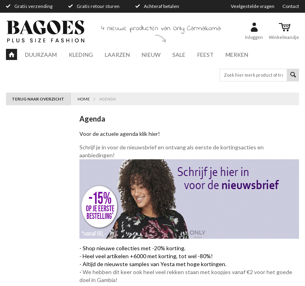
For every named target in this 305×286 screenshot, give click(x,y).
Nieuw (151, 54)
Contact (290, 6)
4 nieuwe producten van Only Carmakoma (161, 28)
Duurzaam (41, 54)
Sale (178, 54)
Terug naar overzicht (38, 99)
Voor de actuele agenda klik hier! (120, 133)
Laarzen (117, 54)
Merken (237, 54)
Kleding (81, 54)
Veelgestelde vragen (252, 6)
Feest (205, 54)
